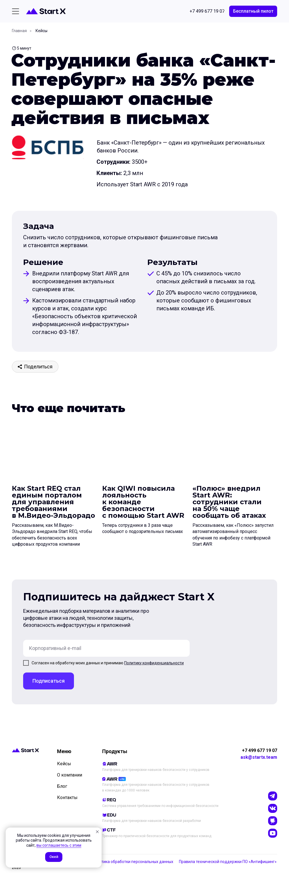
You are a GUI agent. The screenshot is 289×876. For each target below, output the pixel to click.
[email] (106, 648)
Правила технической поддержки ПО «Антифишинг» (228, 861)
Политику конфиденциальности (154, 663)
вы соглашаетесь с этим (58, 845)
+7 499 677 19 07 (259, 750)
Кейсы (41, 30)
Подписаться (48, 681)
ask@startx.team (258, 757)
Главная (19, 30)
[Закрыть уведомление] (97, 832)
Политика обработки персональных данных (132, 861)
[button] (253, 11)
